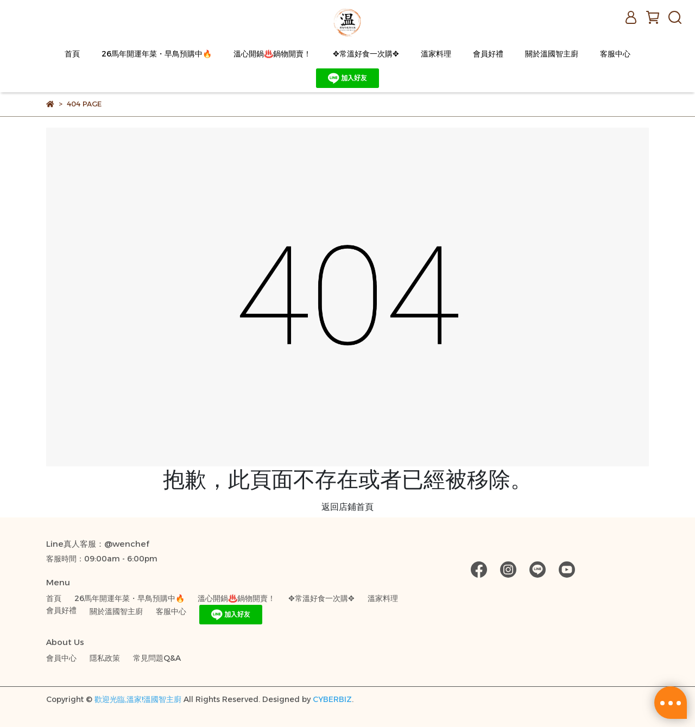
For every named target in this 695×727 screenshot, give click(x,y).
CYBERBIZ (332, 699)
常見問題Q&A (157, 658)
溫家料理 (436, 54)
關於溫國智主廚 (551, 54)
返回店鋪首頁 (347, 507)
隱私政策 (105, 658)
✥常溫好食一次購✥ (366, 54)
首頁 (72, 54)
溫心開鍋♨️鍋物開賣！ (272, 54)
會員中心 (61, 658)
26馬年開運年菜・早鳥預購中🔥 (157, 54)
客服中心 (615, 54)
